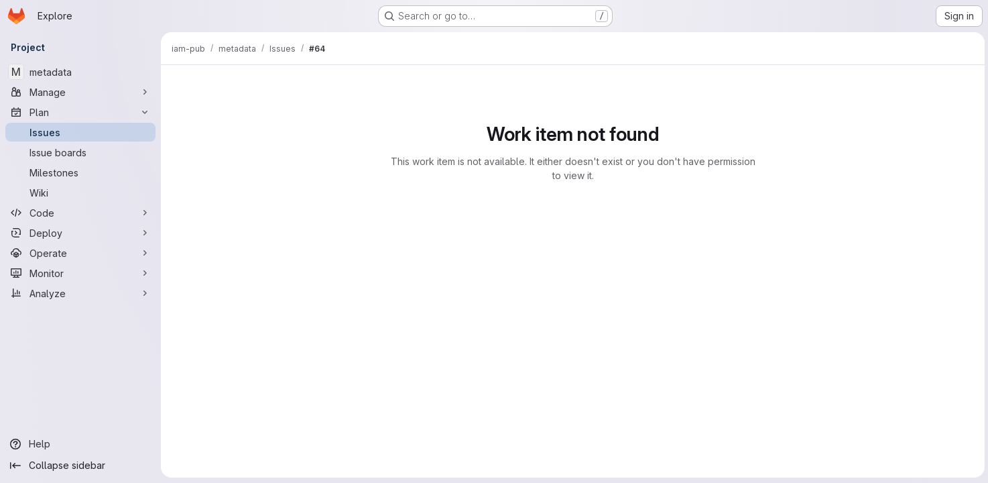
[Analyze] (80, 293)
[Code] (80, 212)
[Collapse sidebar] (80, 465)
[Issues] (80, 132)
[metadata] (80, 71)
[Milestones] (80, 172)
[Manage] (80, 92)
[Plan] (80, 112)
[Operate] (80, 253)
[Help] (80, 444)
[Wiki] (80, 192)
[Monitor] (80, 273)
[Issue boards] (80, 152)
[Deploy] (80, 232)
